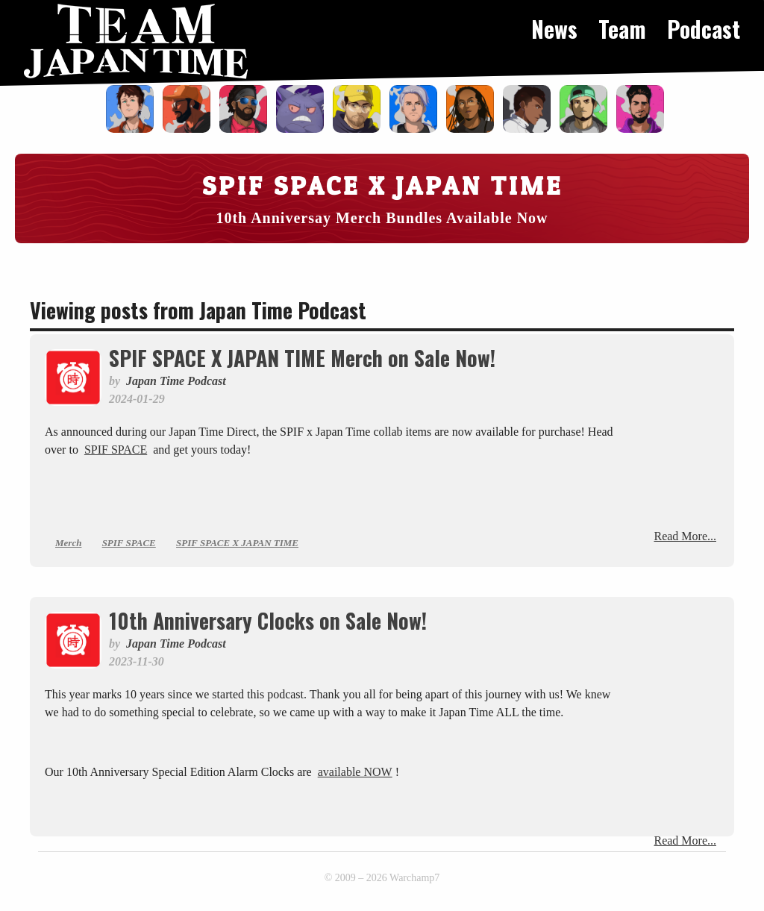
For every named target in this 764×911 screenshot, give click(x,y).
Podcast (703, 29)
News (554, 29)
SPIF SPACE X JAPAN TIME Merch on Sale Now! (302, 357)
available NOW (355, 772)
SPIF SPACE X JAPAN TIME (237, 542)
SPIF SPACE (115, 449)
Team (622, 29)
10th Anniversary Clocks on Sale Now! (268, 620)
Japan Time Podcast (176, 381)
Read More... (685, 536)
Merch (68, 542)
